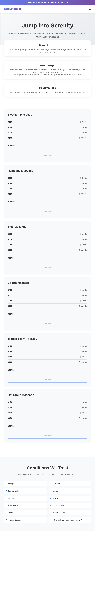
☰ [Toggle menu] (89, 8)
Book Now (47, 155)
